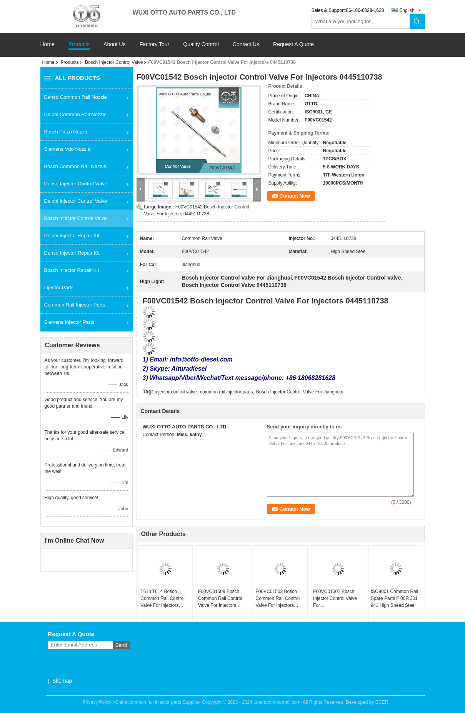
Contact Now (295, 196)
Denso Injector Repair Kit (72, 253)
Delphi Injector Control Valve (75, 201)
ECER (381, 702)
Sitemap (62, 681)
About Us (114, 44)
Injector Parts (59, 287)
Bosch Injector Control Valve (114, 62)
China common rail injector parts (148, 702)
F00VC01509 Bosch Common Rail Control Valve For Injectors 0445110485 (220, 599)
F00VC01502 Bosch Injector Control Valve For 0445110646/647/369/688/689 (339, 599)
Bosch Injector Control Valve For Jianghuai (299, 392)
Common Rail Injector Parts (74, 305)
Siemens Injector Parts (69, 322)
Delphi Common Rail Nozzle (75, 114)
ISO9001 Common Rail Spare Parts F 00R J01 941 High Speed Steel (394, 598)
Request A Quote (293, 44)
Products (79, 44)
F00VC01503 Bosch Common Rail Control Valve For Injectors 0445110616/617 (277, 599)
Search (417, 21)
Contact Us (246, 44)
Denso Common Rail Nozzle (75, 97)
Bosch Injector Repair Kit (71, 270)
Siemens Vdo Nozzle (67, 149)
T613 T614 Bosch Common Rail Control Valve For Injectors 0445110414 (162, 599)
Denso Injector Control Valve (76, 184)
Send (121, 645)
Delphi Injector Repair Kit (72, 235)
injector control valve (176, 392)
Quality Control (201, 44)
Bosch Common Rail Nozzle (75, 166)
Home (47, 44)
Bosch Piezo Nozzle (66, 132)
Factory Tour (155, 44)
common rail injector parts (226, 392)
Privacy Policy (97, 702)
